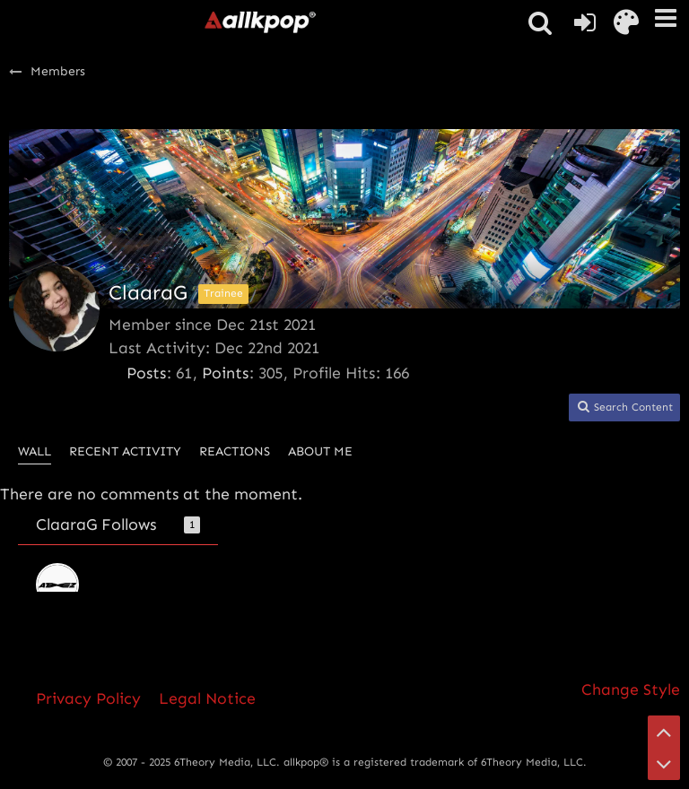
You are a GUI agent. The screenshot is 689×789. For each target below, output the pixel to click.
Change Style (630, 689)
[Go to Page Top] (664, 731)
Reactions (234, 451)
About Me (320, 451)
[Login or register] (585, 22)
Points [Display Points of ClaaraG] (225, 373)
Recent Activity (125, 451)
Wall (34, 451)
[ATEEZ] (57, 584)
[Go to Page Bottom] (664, 764)
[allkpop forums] (259, 21)
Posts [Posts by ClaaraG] (146, 373)
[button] (666, 18)
